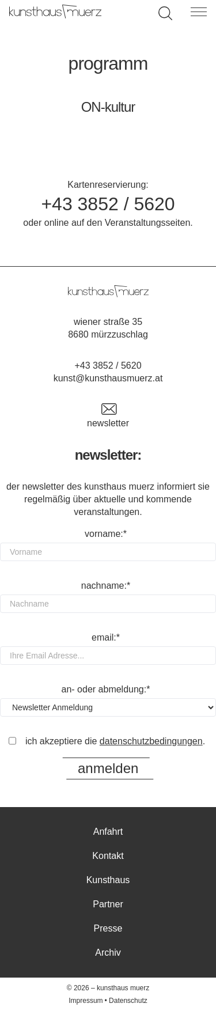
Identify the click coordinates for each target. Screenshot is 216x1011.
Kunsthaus (108, 880)
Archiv (107, 952)
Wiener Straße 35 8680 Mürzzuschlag (108, 328)
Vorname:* (106, 534)
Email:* (106, 637)
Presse (108, 928)
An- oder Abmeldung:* (106, 689)
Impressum (86, 1001)
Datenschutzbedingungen (151, 741)
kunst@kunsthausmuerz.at (108, 378)
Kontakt (107, 856)
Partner (108, 904)
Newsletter (108, 415)
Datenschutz (128, 1001)
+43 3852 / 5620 (108, 204)
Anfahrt (108, 831)
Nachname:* (105, 585)
